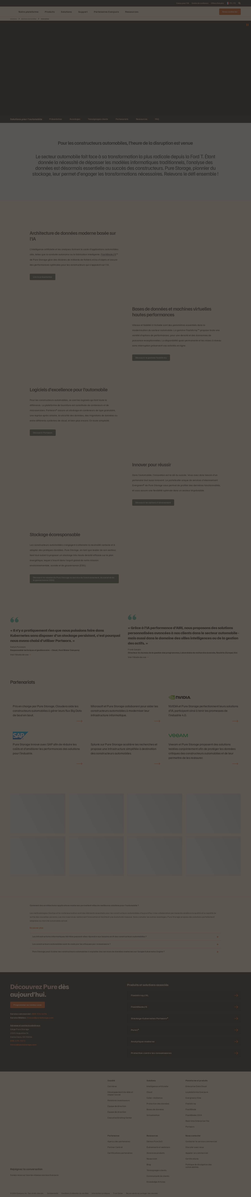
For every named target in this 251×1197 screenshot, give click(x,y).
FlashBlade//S (108, 254)
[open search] (239, 3)
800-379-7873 (17, 1040)
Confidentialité (52, 1193)
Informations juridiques (101, 1193)
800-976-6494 (39, 1013)
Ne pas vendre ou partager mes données (142, 1193)
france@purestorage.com (40, 1017)
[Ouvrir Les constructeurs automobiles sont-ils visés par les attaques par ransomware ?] (218, 944)
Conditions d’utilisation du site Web (75, 1193)
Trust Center (118, 1193)
